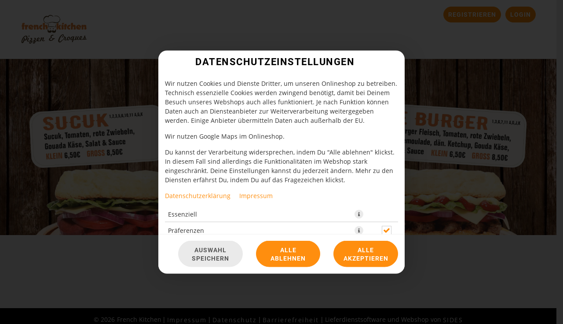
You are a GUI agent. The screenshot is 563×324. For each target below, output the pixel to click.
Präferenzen (186, 230)
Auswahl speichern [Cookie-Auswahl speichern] (210, 254)
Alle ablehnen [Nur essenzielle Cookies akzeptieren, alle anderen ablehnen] (288, 254)
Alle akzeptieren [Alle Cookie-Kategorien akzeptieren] (366, 254)
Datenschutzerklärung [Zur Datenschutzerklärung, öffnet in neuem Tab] (197, 195)
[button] (359, 214)
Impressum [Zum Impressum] (256, 195)
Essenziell (182, 214)
